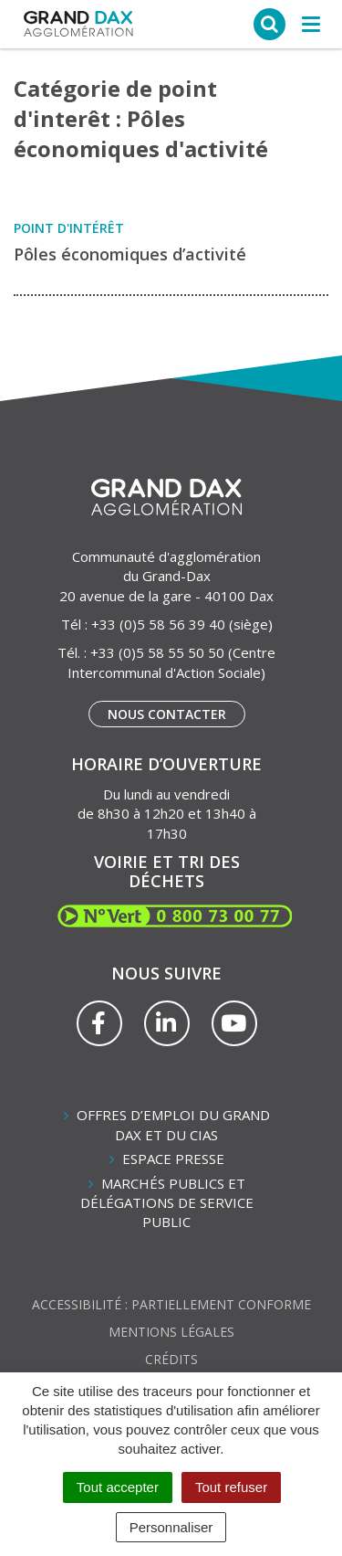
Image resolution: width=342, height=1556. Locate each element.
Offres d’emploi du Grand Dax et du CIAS (173, 1124)
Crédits (171, 1359)
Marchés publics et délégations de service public (167, 1203)
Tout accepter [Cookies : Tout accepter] (118, 1487)
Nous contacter (167, 714)
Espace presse (173, 1158)
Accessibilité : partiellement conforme (171, 1304)
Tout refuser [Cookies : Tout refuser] (231, 1487)
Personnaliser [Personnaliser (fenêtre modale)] (171, 1527)
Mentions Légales (171, 1331)
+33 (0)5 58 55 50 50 (157, 652)
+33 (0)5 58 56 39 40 (158, 624)
